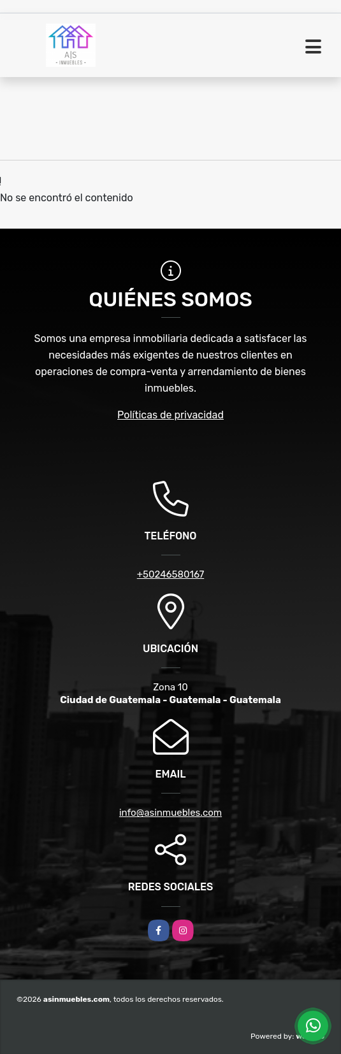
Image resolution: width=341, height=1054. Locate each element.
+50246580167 (170, 574)
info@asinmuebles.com (170, 812)
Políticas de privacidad (170, 415)
